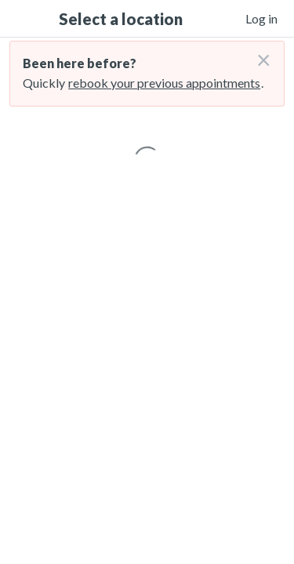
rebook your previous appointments (164, 82)
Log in (261, 18)
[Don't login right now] (258, 54)
